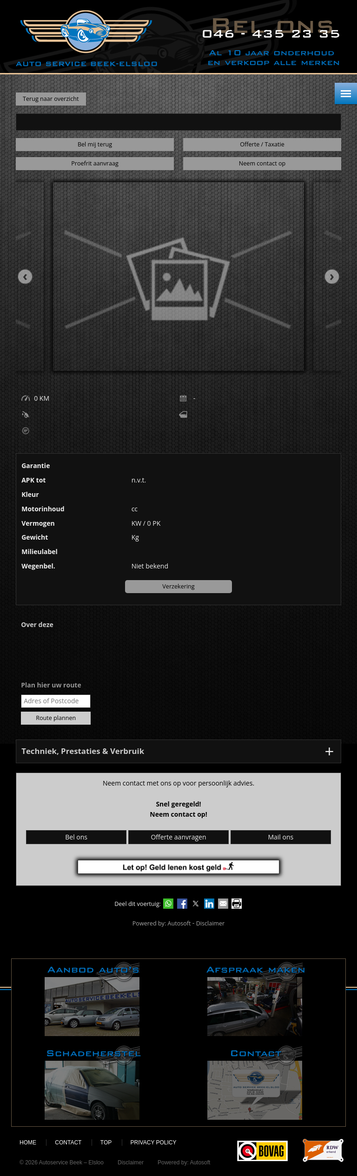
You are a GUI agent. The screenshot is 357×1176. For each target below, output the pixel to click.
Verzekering (178, 586)
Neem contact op (262, 163)
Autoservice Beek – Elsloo (86, 38)
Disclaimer (210, 923)
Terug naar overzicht (51, 99)
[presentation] (30, 277)
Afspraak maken (255, 999)
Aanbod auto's (93, 999)
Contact (255, 1082)
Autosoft (179, 923)
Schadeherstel (93, 1082)
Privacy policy (154, 1142)
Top (106, 1142)
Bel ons (76, 836)
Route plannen (56, 718)
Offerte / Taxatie (262, 144)
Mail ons (280, 836)
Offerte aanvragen (178, 836)
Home (28, 1142)
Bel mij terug (95, 144)
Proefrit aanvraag (95, 163)
